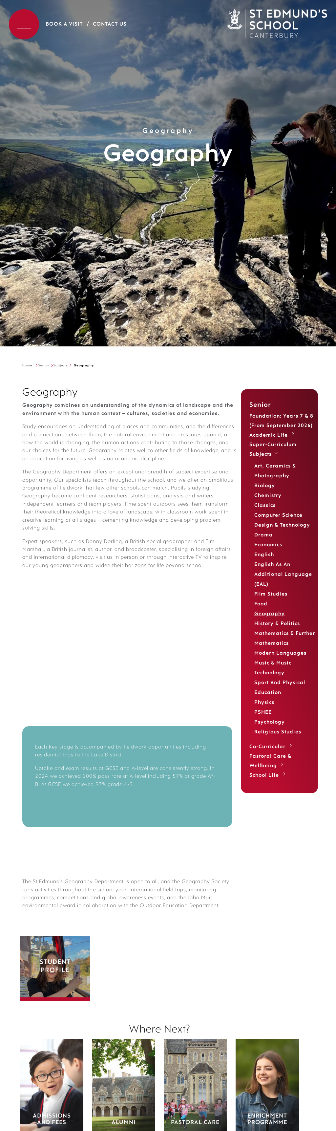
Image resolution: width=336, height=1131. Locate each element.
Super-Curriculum (273, 444)
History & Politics (277, 623)
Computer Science (278, 515)
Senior (43, 365)
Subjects (60, 365)
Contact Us (110, 24)
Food (260, 604)
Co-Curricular (267, 747)
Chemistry (268, 495)
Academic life (268, 435)
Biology (264, 486)
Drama (263, 535)
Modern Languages (280, 653)
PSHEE (263, 712)
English (264, 554)
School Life (264, 775)
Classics (265, 505)
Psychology (269, 722)
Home (27, 365)
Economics (268, 545)
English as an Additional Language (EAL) (283, 574)
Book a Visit (64, 24)
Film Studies (270, 594)
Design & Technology (282, 525)
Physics (264, 702)
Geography (269, 614)
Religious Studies (277, 732)
